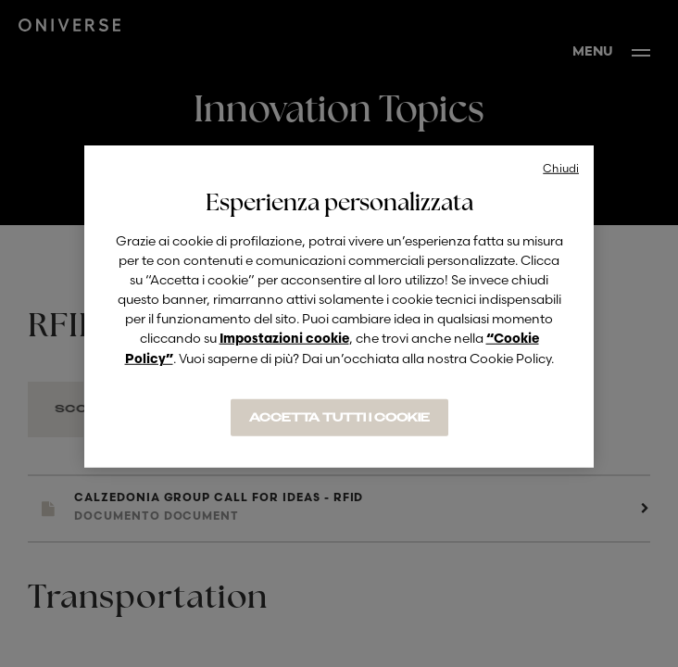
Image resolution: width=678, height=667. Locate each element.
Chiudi (561, 168)
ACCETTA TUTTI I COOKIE (339, 417)
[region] (339, 306)
